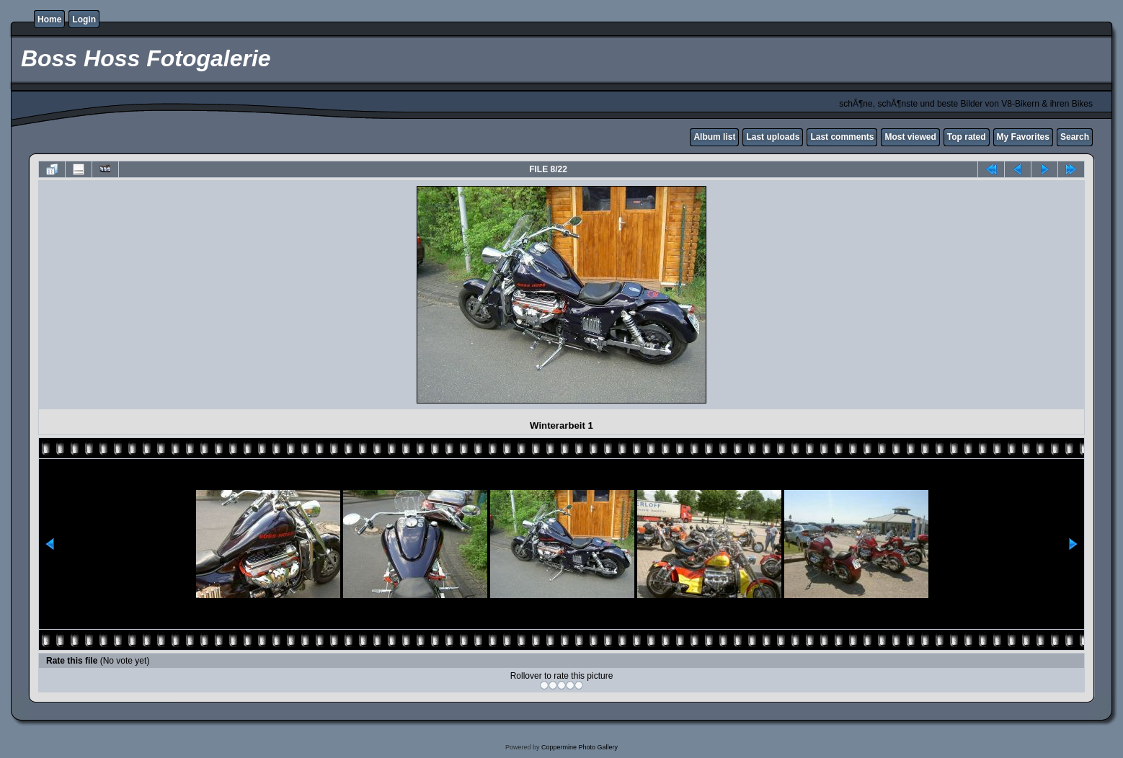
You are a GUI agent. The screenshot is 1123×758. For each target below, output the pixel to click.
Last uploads (772, 137)
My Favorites (1023, 137)
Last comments (842, 137)
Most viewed (910, 137)
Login (84, 19)
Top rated (966, 137)
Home (49, 19)
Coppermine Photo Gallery (579, 747)
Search (1074, 137)
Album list (714, 137)
